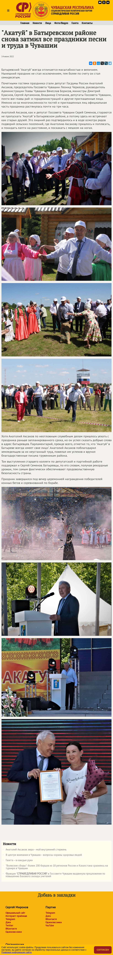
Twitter (9, 925)
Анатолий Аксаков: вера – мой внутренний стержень (34, 850)
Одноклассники (14, 932)
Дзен (8, 922)
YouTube (49, 925)
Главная (24, 23)
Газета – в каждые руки (18, 861)
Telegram (10, 919)
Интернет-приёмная (16, 916)
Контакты (87, 23)
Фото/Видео (61, 23)
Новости (37, 23)
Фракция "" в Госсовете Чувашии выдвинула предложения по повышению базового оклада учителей (54, 875)
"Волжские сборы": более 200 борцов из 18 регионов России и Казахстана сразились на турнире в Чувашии (55, 867)
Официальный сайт (15, 913)
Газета (75, 23)
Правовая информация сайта (16, 952)
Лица (48, 23)
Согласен (103, 950)
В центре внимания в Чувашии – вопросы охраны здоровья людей (42, 855)
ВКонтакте (11, 928)
